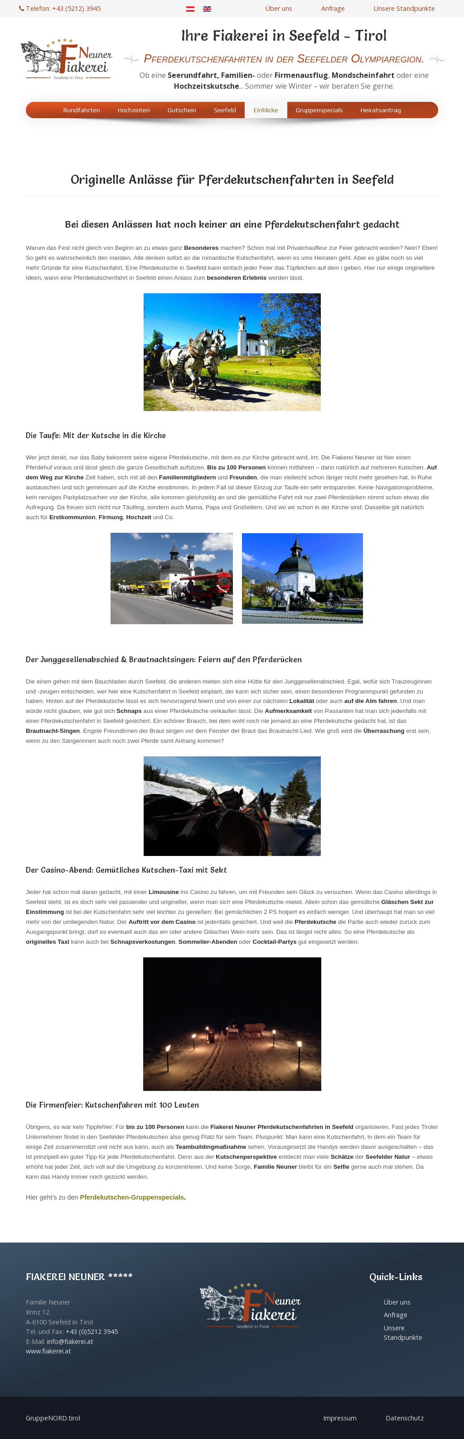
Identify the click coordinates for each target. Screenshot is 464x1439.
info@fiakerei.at (70, 1341)
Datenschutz (405, 1418)
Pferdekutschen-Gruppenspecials (132, 1197)
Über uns (279, 8)
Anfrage (333, 8)
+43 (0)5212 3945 (92, 1331)
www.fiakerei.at (48, 1351)
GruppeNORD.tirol (53, 1418)
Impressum (340, 1418)
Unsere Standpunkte (404, 8)
